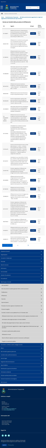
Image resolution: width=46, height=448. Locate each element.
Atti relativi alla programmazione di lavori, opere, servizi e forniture (16, 323)
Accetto (4, 445)
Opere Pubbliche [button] (4, 365)
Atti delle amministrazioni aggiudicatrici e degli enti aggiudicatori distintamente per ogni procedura (22, 17)
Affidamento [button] (4, 295)
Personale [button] (3, 261)
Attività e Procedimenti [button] (6, 275)
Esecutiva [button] (3, 299)
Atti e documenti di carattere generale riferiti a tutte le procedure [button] (14, 288)
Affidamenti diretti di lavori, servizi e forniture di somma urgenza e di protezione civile (20, 316)
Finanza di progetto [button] (5, 309)
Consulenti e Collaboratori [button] (6, 258)
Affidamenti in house (6, 334)
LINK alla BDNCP (4, 285)
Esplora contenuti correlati (11, 13)
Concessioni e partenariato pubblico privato (11, 331)
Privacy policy (11, 445)
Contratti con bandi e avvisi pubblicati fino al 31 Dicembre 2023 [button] (14, 312)
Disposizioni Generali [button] (5, 251)
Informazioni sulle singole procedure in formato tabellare (14, 319)
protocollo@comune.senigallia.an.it (10, 408)
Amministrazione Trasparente (14, 7)
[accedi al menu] (1, 7)
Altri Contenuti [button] (4, 382)
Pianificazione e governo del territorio (9, 368)
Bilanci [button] (2, 348)
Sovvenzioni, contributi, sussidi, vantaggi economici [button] (11, 344)
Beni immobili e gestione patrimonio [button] (8, 351)
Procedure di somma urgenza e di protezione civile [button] (12, 306)
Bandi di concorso (4, 265)
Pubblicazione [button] (4, 292)
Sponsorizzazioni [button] (5, 302)
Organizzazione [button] (4, 254)
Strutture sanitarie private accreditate (9, 375)
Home (2, 17)
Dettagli (33, 33)
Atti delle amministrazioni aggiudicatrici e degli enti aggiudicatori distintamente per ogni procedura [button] (20, 327)
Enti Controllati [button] (4, 271)
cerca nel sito (29, 7)
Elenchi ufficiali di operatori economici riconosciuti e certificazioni (15, 338)
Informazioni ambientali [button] (6, 372)
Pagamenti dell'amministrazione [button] (7, 361)
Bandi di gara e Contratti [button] (6, 282)
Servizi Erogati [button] (4, 358)
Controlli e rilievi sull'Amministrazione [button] (9, 355)
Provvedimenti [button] (4, 278)
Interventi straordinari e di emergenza (9, 379)
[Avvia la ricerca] (38, 7)
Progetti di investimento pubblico (9, 341)
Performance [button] (3, 268)
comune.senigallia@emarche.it (8, 409)
